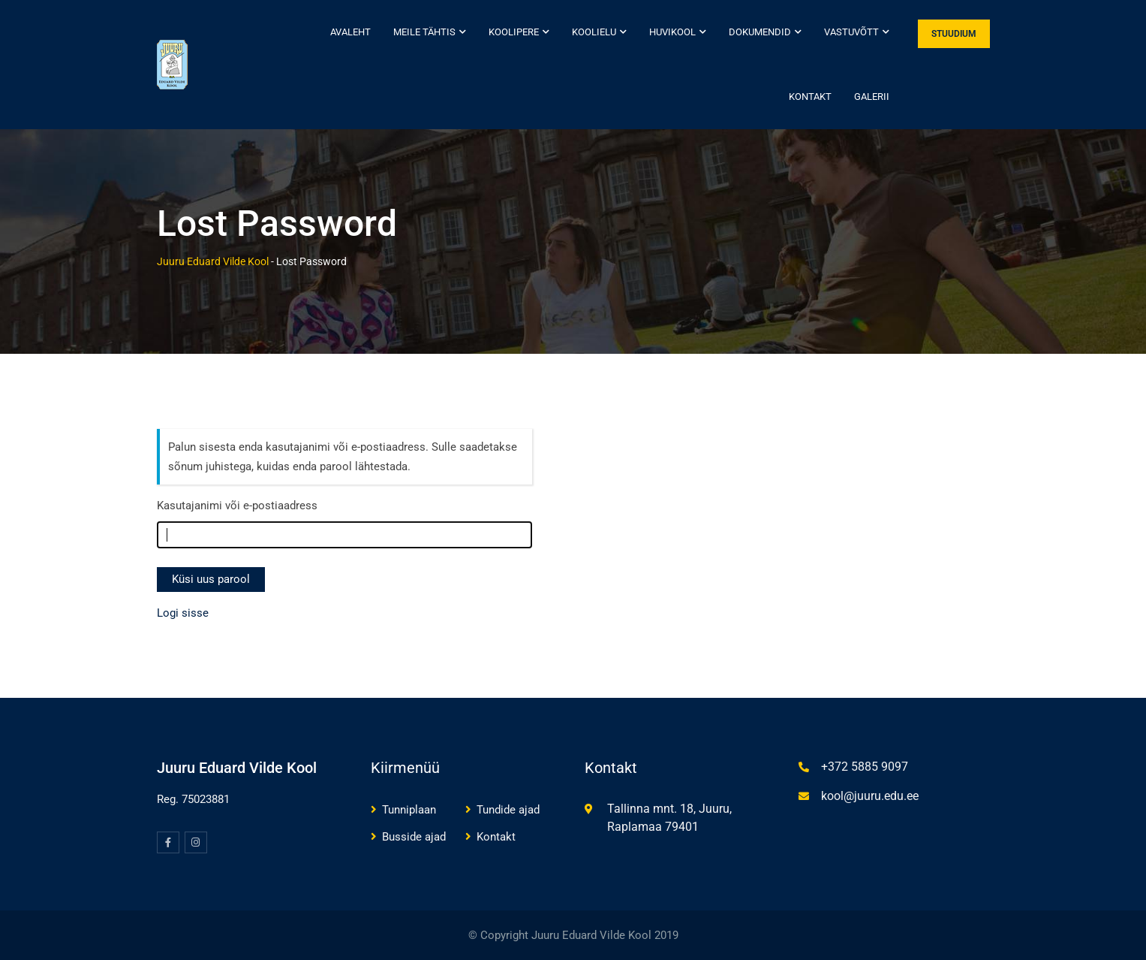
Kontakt (810, 96)
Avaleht (350, 32)
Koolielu (594, 32)
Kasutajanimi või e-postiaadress (237, 505)
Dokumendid (760, 32)
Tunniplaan (409, 810)
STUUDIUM (953, 34)
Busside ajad (414, 837)
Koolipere (514, 32)
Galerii (871, 96)
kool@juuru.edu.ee (870, 796)
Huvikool (672, 32)
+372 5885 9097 (864, 766)
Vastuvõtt (851, 32)
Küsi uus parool (211, 579)
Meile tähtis (424, 32)
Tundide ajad (508, 810)
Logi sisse (183, 613)
